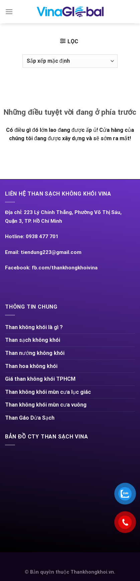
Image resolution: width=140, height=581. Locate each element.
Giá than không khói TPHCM (40, 379)
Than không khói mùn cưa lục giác (48, 392)
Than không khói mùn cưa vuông (46, 405)
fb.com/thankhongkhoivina (65, 268)
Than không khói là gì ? (34, 327)
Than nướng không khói (34, 353)
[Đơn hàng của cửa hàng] (70, 61)
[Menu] (9, 11)
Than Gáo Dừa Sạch (29, 418)
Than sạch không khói (32, 340)
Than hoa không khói (31, 366)
